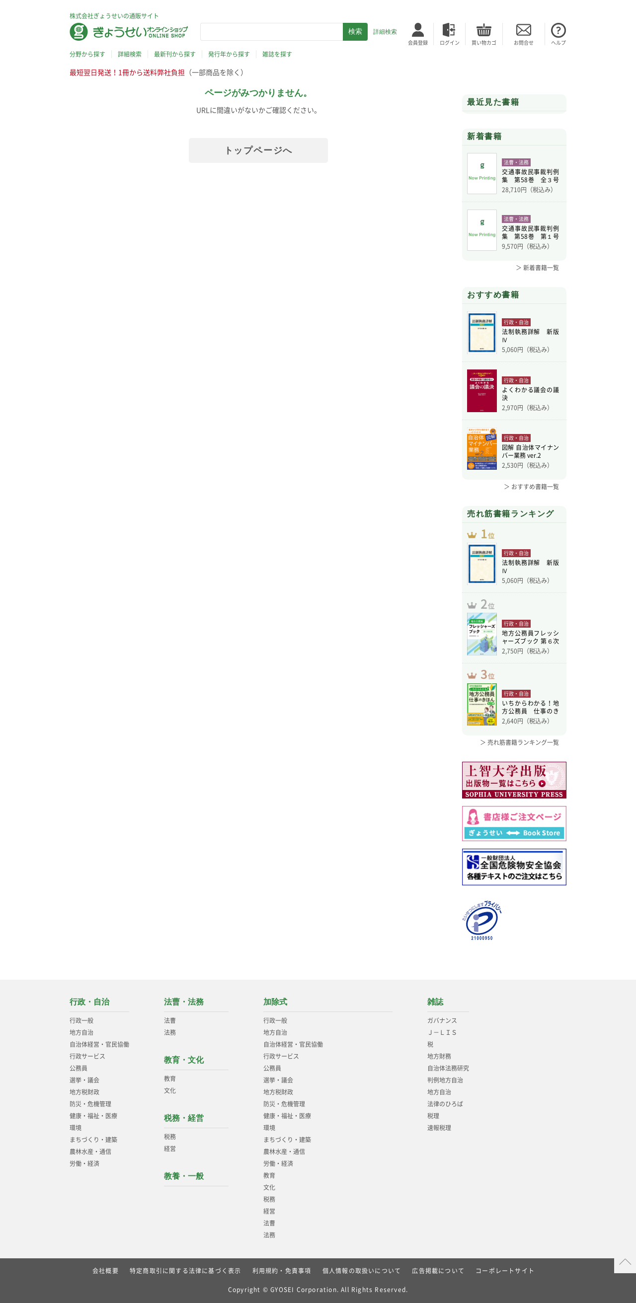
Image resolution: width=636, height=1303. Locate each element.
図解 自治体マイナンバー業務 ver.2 (530, 451)
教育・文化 (184, 1060)
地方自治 (81, 1032)
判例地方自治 (445, 1080)
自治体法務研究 (448, 1068)
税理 (433, 1115)
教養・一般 (184, 1176)
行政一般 (81, 1020)
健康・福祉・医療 (93, 1115)
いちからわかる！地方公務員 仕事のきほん (530, 707)
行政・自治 (89, 1002)
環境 (75, 1127)
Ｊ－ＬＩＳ (442, 1032)
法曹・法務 (184, 1002)
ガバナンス (442, 1020)
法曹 (170, 1020)
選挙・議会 (84, 1080)
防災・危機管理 (90, 1103)
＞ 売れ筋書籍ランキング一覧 (519, 742)
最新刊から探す (175, 54)
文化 (170, 1090)
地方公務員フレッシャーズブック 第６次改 (530, 637)
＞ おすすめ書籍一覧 (531, 486)
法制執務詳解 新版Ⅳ (530, 336)
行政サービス (87, 1056)
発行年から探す (229, 54)
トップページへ (258, 150)
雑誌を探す (277, 54)
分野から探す (87, 54)
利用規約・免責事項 (282, 1270)
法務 (170, 1032)
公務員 (78, 1068)
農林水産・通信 (90, 1151)
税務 (170, 1136)
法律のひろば (445, 1103)
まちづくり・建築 (93, 1139)
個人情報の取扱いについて (361, 1270)
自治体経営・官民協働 (99, 1044)
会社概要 (105, 1270)
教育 (170, 1078)
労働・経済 (84, 1163)
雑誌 (435, 1002)
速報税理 (439, 1127)
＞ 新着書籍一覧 (537, 267)
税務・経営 (184, 1118)
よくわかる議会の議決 (530, 394)
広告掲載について (438, 1270)
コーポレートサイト (505, 1270)
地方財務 (439, 1056)
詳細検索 (385, 31)
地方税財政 (84, 1091)
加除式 (275, 1002)
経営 (170, 1148)
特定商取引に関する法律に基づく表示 (185, 1270)
